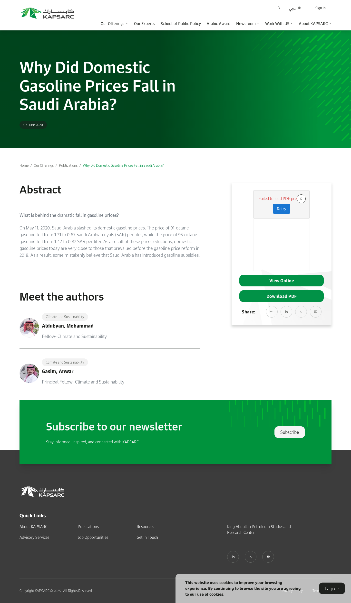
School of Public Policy (181, 23)
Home (24, 165)
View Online (281, 280)
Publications (68, 165)
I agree (332, 588)
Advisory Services (34, 537)
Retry (281, 208)
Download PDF (281, 296)
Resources (145, 526)
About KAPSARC (33, 526)
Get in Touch (147, 537)
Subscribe (289, 432)
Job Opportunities (93, 537)
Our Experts (144, 23)
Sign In (320, 8)
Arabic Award (218, 23)
